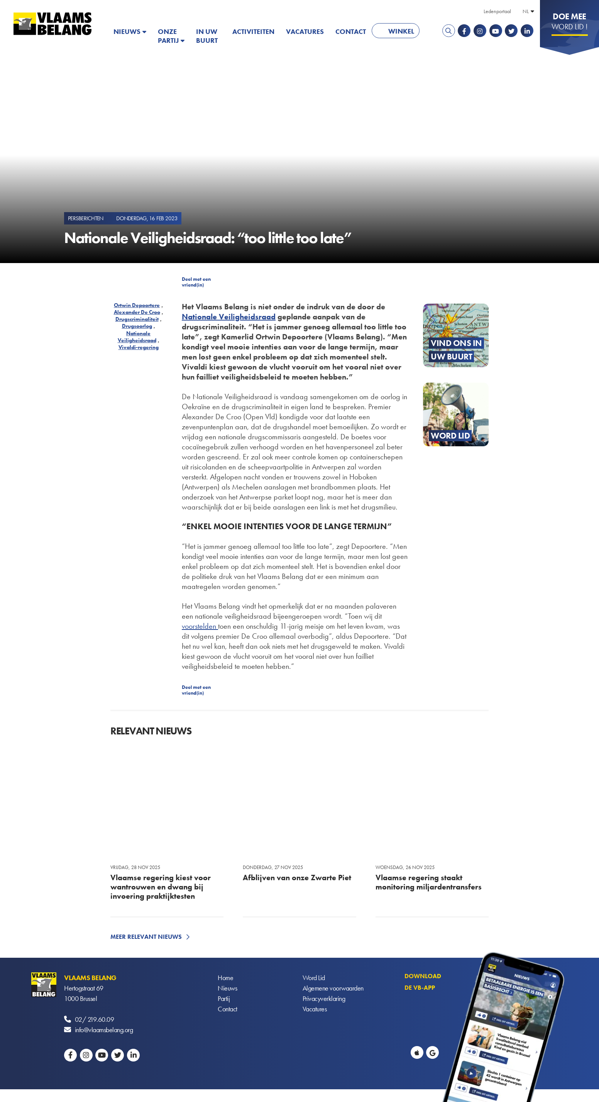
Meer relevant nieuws (146, 937)
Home (225, 977)
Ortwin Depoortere (137, 305)
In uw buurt (207, 36)
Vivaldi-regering (138, 347)
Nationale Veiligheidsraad (137, 337)
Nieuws (126, 31)
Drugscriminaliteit (137, 319)
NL (526, 11)
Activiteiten (253, 31)
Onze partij (168, 36)
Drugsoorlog (137, 325)
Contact (350, 31)
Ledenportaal (497, 11)
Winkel (401, 31)
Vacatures (305, 31)
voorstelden (200, 626)
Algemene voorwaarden (333, 988)
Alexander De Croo (137, 312)
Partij (224, 998)
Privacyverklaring (324, 998)
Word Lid (314, 977)
